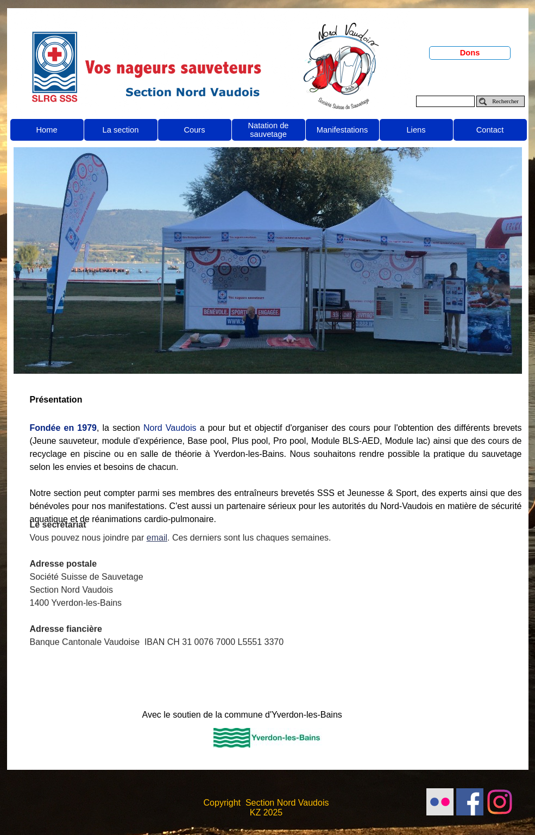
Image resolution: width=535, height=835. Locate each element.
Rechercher (505, 101)
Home (46, 129)
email (157, 513)
